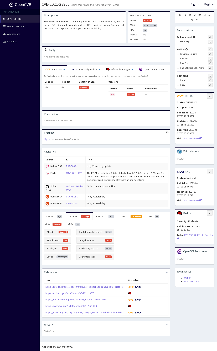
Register (209, 4)
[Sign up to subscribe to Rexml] (210, 80)
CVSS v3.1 (79, 216)
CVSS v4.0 (53, 216)
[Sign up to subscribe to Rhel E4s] (210, 59)
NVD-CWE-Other (192, 281)
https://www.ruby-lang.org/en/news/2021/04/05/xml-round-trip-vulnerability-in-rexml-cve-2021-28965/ (97, 312)
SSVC (74, 224)
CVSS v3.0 (105, 216)
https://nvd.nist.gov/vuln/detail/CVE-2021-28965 (69, 293)
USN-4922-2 (72, 203)
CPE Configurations (85, 69)
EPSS (53, 224)
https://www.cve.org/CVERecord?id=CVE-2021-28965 (72, 305)
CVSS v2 (131, 216)
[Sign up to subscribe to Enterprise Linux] (210, 54)
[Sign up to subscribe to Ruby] (210, 85)
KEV (154, 216)
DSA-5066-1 (72, 166)
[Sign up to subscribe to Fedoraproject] (210, 37)
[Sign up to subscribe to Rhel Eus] (210, 63)
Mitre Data (55, 69)
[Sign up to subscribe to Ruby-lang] (210, 76)
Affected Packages (119, 69)
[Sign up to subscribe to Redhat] (210, 49)
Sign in (195, 4)
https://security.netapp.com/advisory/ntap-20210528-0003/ (76, 299)
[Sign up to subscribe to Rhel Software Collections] (210, 68)
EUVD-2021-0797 (74, 173)
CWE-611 (188, 278)
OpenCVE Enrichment (152, 69)
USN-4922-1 (72, 196)
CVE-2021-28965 (56, 4)
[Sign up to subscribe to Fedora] (210, 42)
